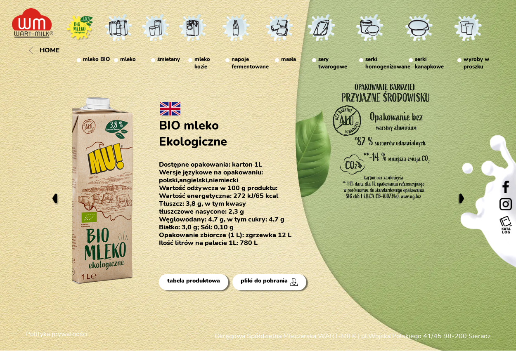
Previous (55, 198)
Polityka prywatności (57, 334)
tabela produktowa (193, 281)
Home (44, 50)
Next (461, 198)
